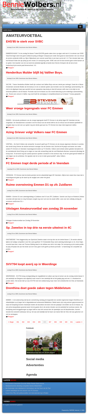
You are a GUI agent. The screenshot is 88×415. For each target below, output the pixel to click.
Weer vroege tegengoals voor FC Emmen (34, 108)
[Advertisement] (45, 256)
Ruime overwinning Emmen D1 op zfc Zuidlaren (39, 184)
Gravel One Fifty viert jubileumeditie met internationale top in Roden (26, 393)
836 (45, 322)
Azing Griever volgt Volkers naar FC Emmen (36, 132)
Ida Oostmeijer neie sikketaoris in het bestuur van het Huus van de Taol (28, 388)
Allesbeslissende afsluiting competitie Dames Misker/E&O (23, 386)
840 (66, 322)
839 (61, 322)
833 (28, 322)
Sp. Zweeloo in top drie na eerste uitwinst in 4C (38, 227)
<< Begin (11, 322)
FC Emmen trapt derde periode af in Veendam (37, 163)
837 (50, 322)
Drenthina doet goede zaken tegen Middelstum (38, 288)
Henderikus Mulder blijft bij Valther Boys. (34, 72)
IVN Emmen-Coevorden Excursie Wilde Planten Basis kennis (24, 383)
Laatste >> (79, 322)
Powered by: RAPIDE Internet (70, 410)
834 (34, 322)
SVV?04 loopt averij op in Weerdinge (31, 264)
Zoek (30, 20)
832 (23, 322)
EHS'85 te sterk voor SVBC (24, 41)
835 (39, 322)
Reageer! (11, 68)
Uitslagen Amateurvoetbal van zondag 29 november (42, 208)
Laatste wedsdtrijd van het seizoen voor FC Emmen (21, 390)
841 (71, 322)
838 (55, 322)
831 (18, 322)
